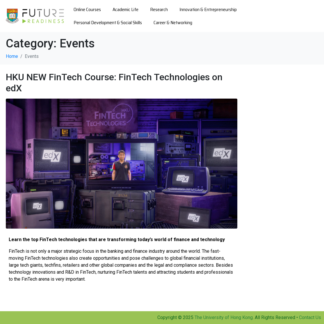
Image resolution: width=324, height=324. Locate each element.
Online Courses (87, 9)
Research (159, 9)
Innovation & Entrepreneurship (208, 9)
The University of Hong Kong (224, 317)
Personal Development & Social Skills (108, 22)
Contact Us (310, 317)
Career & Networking (173, 22)
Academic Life (125, 9)
